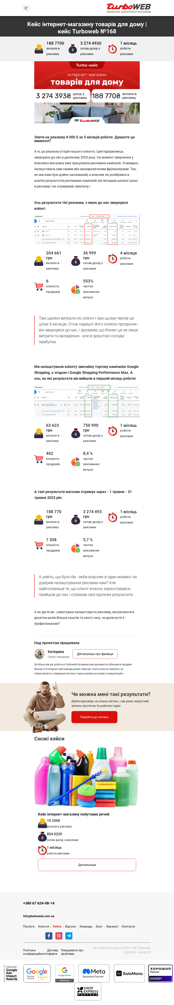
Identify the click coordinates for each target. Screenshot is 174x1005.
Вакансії (112, 926)
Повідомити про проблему (72, 952)
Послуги (28, 926)
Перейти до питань (94, 717)
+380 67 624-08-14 (38, 903)
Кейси (57, 926)
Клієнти (43, 926)
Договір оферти (52, 952)
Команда (86, 926)
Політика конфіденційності (35, 952)
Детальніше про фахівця (95, 654)
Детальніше (87, 865)
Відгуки (70, 926)
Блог (99, 926)
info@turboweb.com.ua (38, 916)
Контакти (128, 926)
